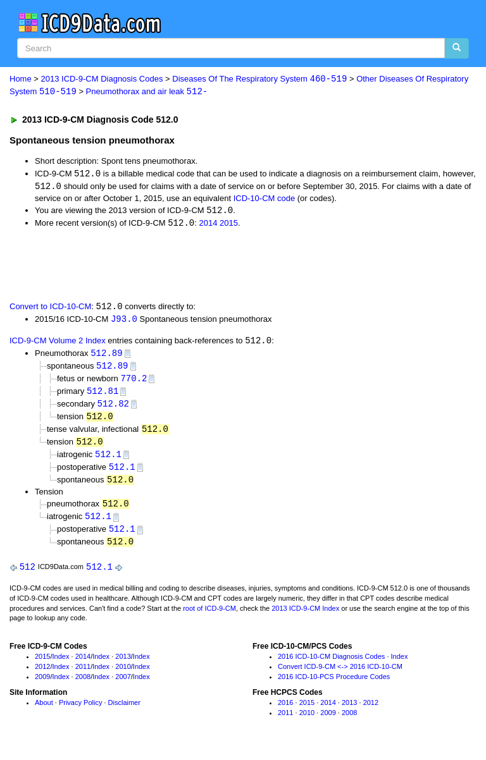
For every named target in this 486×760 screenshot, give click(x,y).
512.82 (113, 408)
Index (61, 665)
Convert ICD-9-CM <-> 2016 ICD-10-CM (340, 675)
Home (20, 79)
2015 (229, 225)
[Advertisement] (153, 266)
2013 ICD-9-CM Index (305, 617)
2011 (82, 675)
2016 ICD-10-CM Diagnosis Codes (331, 665)
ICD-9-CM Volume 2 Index (57, 343)
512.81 (102, 395)
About (44, 712)
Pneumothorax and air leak (147, 92)
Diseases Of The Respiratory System (259, 79)
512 (27, 576)
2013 (122, 665)
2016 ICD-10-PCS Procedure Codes (334, 685)
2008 (82, 685)
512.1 (108, 460)
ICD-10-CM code (265, 199)
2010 (122, 675)
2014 (208, 225)
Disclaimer (124, 712)
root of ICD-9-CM (209, 617)
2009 (42, 685)
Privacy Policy (80, 712)
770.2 (133, 382)
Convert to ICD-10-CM (50, 309)
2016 (285, 712)
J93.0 (124, 322)
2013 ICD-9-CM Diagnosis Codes (102, 79)
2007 (122, 685)
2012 (42, 675)
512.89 (106, 356)
